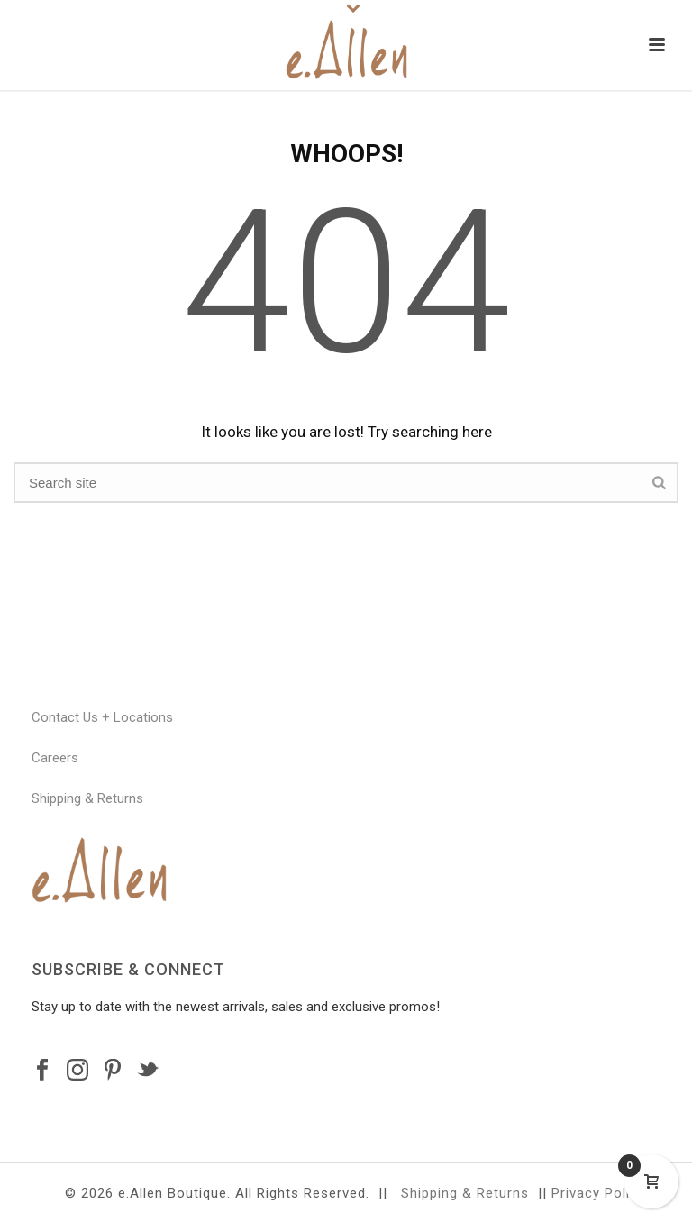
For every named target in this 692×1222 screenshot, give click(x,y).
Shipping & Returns (87, 798)
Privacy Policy (598, 1193)
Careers (55, 758)
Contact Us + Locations (102, 717)
